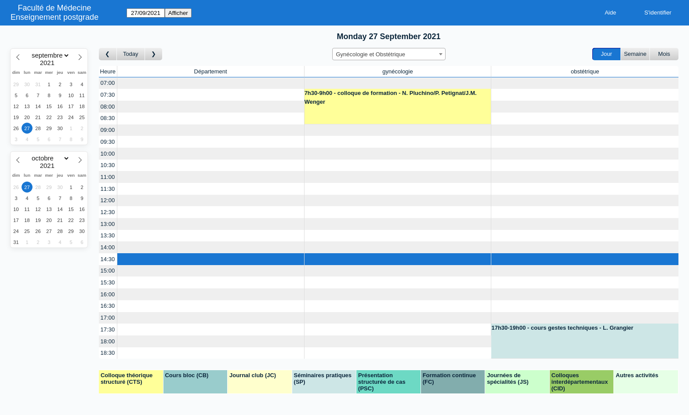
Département (210, 71)
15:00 (108, 270)
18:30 (108, 352)
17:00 (108, 317)
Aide (610, 12)
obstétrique (585, 71)
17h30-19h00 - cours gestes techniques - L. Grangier (562, 327)
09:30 (108, 141)
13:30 (108, 235)
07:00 (108, 83)
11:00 (108, 177)
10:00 (108, 153)
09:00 (108, 130)
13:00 (108, 224)
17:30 (108, 329)
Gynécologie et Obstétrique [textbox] (371, 54)
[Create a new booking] (210, 83)
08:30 (108, 118)
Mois (664, 54)
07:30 (108, 94)
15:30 (108, 282)
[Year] (49, 62)
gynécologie (397, 71)
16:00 (108, 294)
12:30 (108, 212)
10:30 (108, 165)
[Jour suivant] (154, 54)
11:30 (108, 189)
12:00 (108, 200)
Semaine (635, 54)
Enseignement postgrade (54, 17)
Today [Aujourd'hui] (130, 54)
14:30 (108, 259)
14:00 (108, 247)
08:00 (108, 106)
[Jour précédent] (108, 54)
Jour (606, 54)
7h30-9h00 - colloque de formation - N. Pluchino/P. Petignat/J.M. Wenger (391, 97)
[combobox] (389, 54)
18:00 (108, 341)
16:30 (108, 305)
